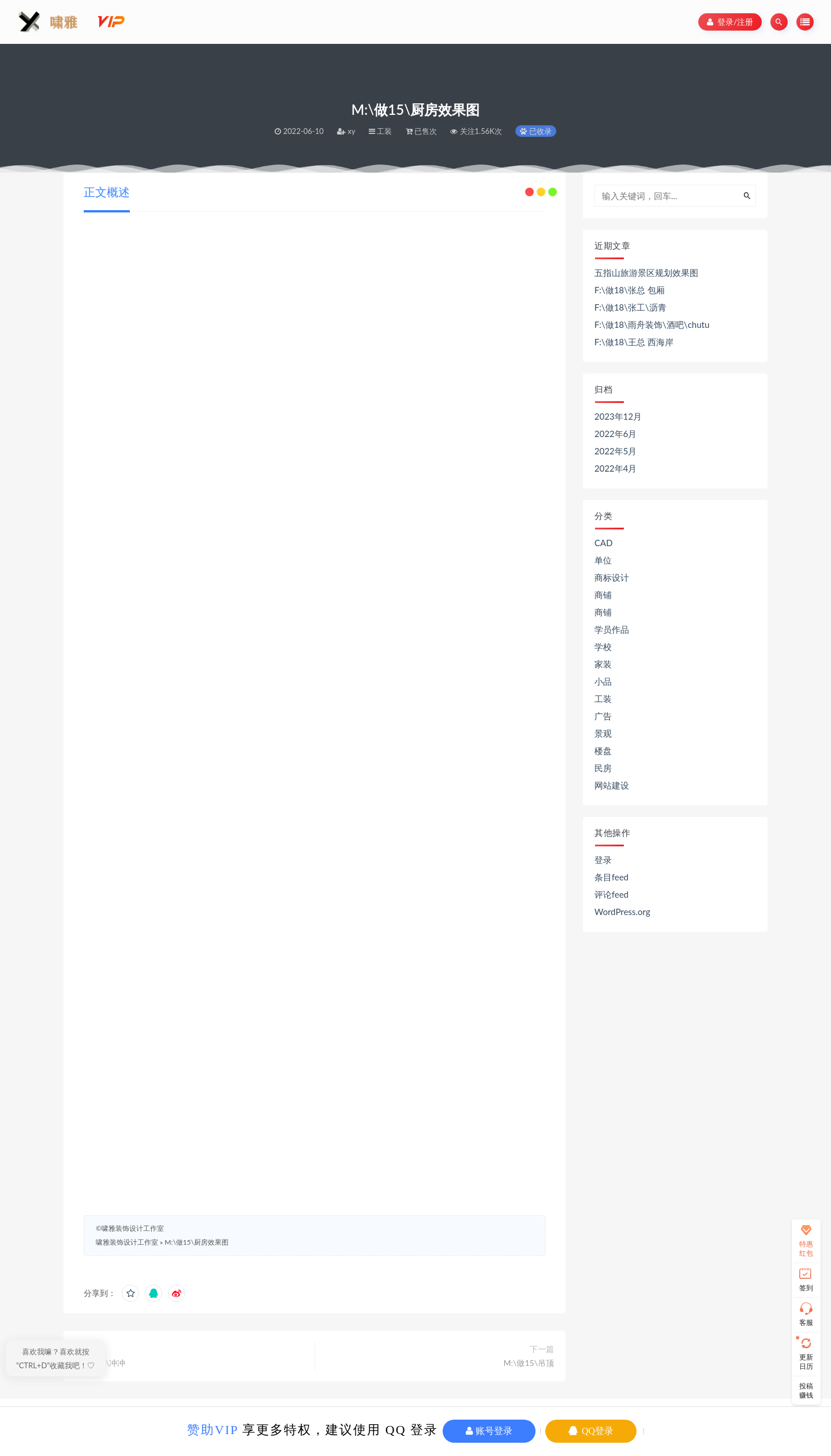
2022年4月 (615, 468)
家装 (603, 664)
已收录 (535, 131)
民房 (603, 768)
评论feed (611, 894)
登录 (603, 859)
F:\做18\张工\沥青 (630, 307)
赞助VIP (212, 1430)
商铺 (603, 594)
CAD (603, 542)
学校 (603, 646)
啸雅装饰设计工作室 (127, 1242)
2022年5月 (615, 451)
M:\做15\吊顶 (529, 1363)
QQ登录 (590, 1431)
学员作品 (611, 629)
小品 (603, 681)
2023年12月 (618, 416)
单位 (603, 560)
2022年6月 (615, 433)
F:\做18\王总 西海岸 (633, 342)
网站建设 (611, 785)
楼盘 (603, 750)
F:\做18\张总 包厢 (629, 290)
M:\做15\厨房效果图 (196, 1242)
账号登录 (489, 1431)
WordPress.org (622, 911)
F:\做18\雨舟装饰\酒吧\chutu (651, 324)
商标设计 (611, 577)
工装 (603, 698)
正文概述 (107, 192)
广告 (603, 716)
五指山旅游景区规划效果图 (646, 272)
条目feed (611, 877)
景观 (603, 733)
